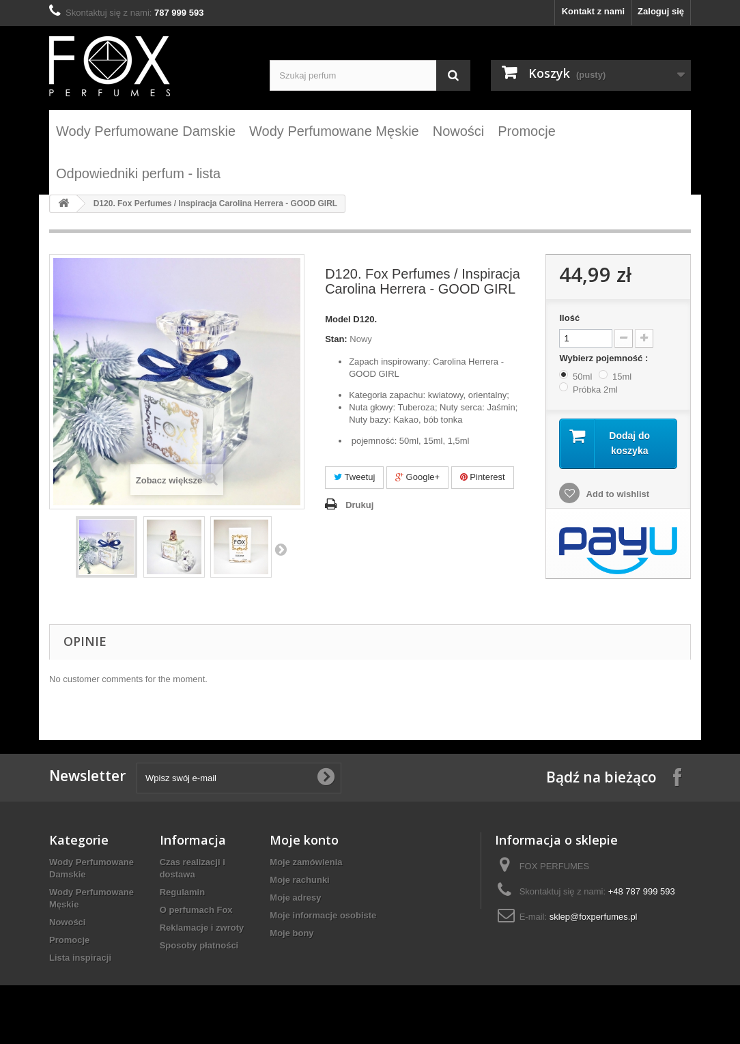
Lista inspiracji (80, 958)
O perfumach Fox (196, 910)
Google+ (417, 477)
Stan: (336, 339)
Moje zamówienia (306, 862)
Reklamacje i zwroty (202, 927)
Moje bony (291, 933)
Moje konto (304, 840)
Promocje (526, 131)
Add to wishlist (616, 494)
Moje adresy (295, 897)
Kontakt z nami (593, 11)
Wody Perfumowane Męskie (334, 131)
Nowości (459, 131)
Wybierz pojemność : (604, 358)
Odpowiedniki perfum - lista (138, 173)
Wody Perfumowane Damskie (146, 131)
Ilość (569, 318)
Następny (280, 549)
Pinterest (482, 477)
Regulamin (182, 892)
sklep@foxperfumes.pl (594, 917)
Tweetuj (354, 477)
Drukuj (359, 505)
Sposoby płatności (199, 945)
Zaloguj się (661, 11)
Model (338, 319)
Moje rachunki (299, 880)
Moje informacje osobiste (323, 915)
